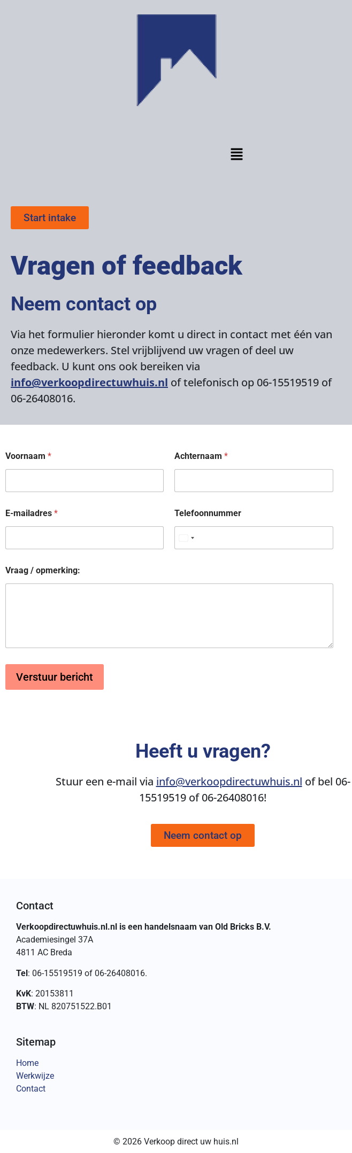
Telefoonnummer (207, 513)
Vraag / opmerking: (42, 570)
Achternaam (201, 456)
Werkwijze (35, 1076)
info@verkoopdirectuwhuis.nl (89, 382)
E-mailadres (31, 513)
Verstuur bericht (54, 677)
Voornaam (28, 456)
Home (27, 1063)
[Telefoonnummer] (253, 537)
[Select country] (186, 537)
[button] (236, 155)
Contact (30, 1089)
